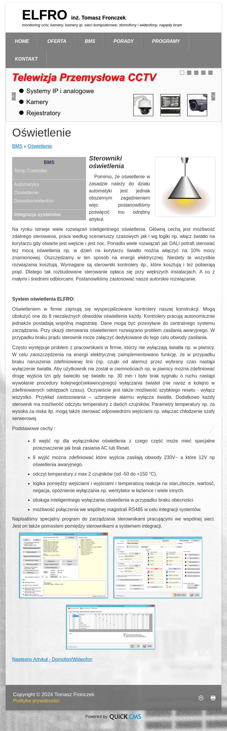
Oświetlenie (40, 146)
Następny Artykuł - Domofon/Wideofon (52, 659)
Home (22, 41)
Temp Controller (30, 170)
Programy (166, 41)
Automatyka (26, 184)
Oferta (56, 41)
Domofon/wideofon (33, 200)
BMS (90, 41)
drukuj (213, 698)
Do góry (201, 698)
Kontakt (26, 58)
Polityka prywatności (36, 701)
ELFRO (46, 14)
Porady (124, 41)
